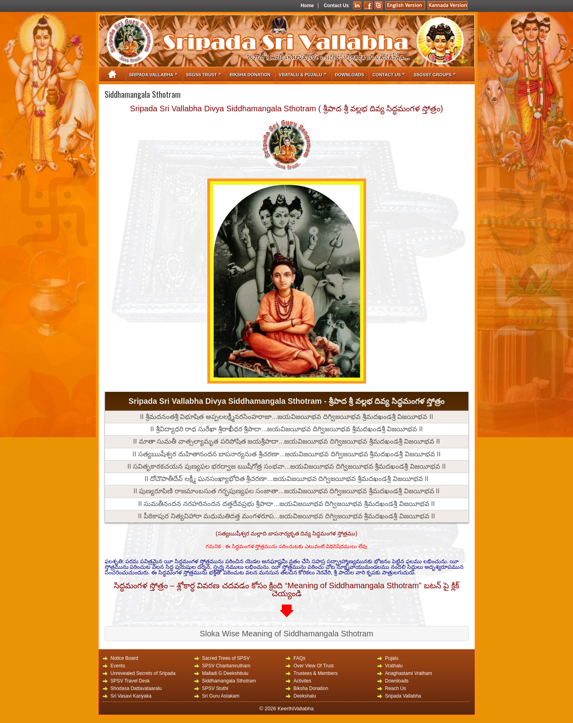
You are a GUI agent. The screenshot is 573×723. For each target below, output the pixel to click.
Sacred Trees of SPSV (226, 658)
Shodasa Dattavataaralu (136, 688)
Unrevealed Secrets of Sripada (143, 673)
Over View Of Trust (314, 665)
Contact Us (336, 5)
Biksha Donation (250, 74)
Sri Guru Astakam (221, 695)
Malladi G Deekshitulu (225, 673)
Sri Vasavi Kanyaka (131, 695)
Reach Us (395, 688)
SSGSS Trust (205, 72)
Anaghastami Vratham (408, 673)
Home (307, 5)
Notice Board (124, 658)
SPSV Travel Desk (130, 680)
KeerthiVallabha (295, 708)
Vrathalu (394, 665)
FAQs (300, 658)
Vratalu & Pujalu (304, 72)
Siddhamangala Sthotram (229, 680)
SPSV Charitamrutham (226, 665)
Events (118, 665)
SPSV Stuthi (215, 688)
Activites (303, 680)
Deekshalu (305, 695)
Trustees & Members (316, 673)
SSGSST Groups (436, 72)
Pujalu (391, 658)
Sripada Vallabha (155, 72)
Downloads (349, 74)
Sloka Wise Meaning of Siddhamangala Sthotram (286, 633)
